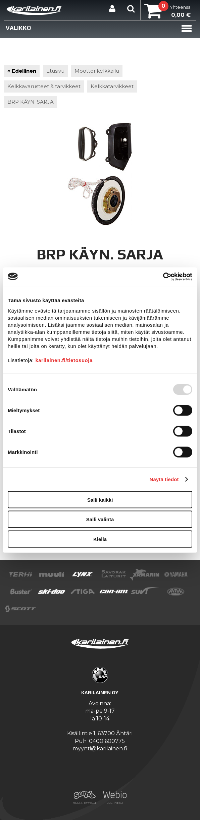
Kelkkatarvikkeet (112, 86)
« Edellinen (21, 71)
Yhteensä (167, 12)
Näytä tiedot (164, 479)
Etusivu (55, 71)
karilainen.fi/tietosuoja (63, 360)
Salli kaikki (100, 499)
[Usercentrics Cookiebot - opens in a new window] (163, 276)
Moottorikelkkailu (96, 71)
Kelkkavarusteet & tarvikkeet (44, 86)
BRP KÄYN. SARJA (30, 102)
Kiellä (100, 539)
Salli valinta (100, 519)
